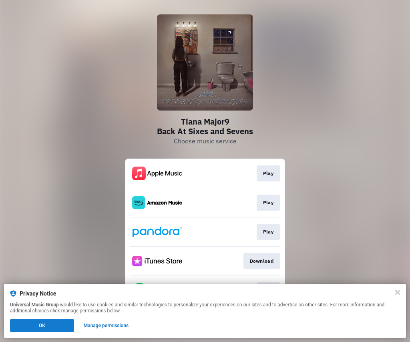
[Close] (397, 292)
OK (42, 325)
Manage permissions (106, 325)
